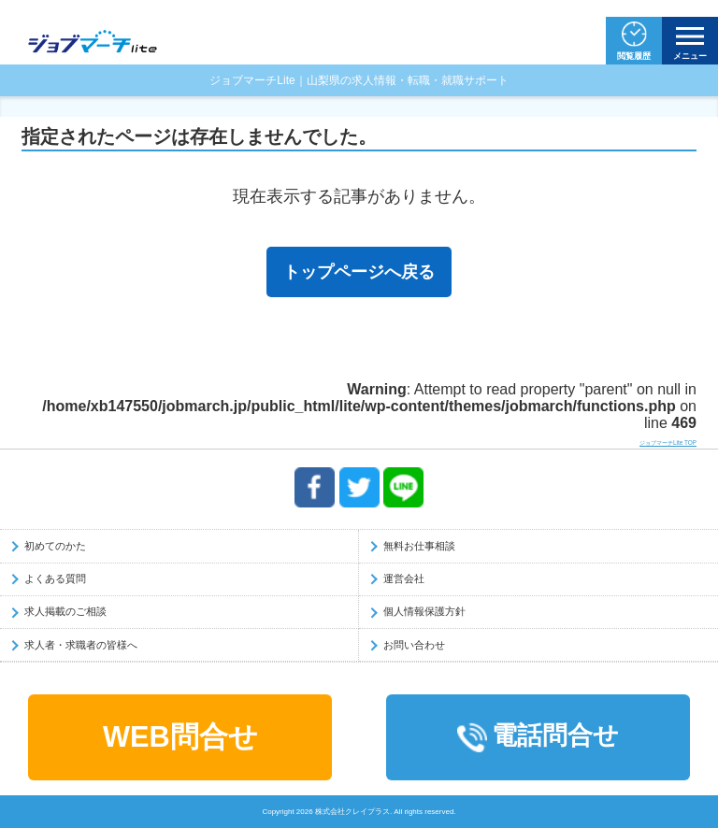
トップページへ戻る (359, 272)
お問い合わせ (414, 644)
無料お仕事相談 (419, 545)
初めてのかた (55, 545)
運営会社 (403, 578)
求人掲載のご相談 (65, 611)
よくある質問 (55, 578)
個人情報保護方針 (424, 611)
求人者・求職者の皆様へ (80, 644)
